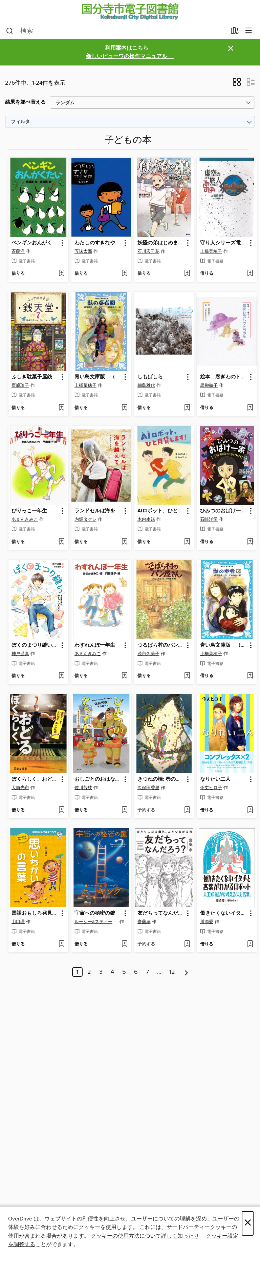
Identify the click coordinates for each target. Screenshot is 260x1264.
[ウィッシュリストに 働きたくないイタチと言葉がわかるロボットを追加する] (250, 944)
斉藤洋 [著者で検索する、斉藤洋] (18, 251)
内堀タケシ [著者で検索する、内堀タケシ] (85, 519)
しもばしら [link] (150, 377)
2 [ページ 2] (89, 972)
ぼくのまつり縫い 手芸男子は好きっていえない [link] (35, 645)
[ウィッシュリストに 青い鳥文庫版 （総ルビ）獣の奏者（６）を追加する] (250, 676)
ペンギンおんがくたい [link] (35, 243)
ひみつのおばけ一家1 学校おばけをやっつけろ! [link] (223, 511)
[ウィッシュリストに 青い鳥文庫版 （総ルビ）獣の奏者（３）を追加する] (124, 408)
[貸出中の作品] (235, 32)
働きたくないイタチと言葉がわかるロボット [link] (223, 913)
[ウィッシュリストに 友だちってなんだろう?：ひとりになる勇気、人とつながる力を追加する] (187, 944)
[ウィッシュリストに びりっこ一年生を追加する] (61, 542)
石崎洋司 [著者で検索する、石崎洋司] (209, 519)
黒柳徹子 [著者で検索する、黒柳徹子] (209, 385)
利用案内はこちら (126, 48)
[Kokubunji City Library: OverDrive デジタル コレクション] (130, 11)
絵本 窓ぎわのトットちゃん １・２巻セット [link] (223, 377)
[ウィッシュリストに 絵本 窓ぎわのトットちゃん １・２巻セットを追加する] (250, 408)
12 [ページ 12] (172, 972)
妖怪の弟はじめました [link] (161, 243)
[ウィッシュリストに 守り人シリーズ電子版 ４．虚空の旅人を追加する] (250, 273)
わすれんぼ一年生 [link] (94, 645)
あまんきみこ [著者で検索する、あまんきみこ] (25, 519)
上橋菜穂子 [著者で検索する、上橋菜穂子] (211, 251)
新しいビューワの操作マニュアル (130, 56)
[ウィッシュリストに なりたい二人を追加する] (250, 810)
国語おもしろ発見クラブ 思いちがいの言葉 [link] (35, 913)
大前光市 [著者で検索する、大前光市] (20, 787)
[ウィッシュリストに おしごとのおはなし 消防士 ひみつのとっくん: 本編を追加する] (124, 810)
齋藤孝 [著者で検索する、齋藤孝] (144, 921)
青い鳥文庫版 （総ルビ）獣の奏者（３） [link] (98, 377)
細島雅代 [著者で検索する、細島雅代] (146, 385)
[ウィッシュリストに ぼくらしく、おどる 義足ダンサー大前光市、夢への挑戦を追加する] (61, 810)
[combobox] (116, 31)
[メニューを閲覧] (248, 30)
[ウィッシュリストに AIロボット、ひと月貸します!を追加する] (187, 542)
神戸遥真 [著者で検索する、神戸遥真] (20, 653)
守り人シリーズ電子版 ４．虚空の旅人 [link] (223, 243)
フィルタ (20, 122)
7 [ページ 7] (147, 972)
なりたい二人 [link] (215, 779)
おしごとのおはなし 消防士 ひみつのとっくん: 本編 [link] (98, 779)
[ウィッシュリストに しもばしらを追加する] (187, 408)
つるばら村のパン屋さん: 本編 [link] (161, 645)
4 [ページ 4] (112, 972)
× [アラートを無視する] (230, 48)
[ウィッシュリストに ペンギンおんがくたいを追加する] (61, 273)
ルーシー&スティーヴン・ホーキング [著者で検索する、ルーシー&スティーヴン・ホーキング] (96, 921)
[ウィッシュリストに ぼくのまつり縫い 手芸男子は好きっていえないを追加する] (61, 676)
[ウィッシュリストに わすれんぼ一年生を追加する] (124, 676)
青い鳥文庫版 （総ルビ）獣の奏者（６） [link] (223, 645)
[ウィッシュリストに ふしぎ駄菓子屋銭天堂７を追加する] (61, 408)
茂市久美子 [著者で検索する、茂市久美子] (148, 653)
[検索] (9, 31)
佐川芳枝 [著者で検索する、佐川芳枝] (83, 787)
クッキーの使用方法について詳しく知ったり (145, 1236)
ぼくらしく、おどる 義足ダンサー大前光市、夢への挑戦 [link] (35, 779)
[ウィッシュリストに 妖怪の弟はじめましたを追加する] (187, 273)
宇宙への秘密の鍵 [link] (94, 913)
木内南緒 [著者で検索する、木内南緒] (146, 519)
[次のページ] (186, 972)
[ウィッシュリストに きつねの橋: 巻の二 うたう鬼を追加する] (187, 810)
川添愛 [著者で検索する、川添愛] (206, 921)
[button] (237, 84)
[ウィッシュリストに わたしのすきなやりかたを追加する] (124, 273)
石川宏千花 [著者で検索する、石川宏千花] (148, 251)
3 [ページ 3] (101, 972)
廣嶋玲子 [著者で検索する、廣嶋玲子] (20, 385)
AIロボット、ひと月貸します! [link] (161, 511)
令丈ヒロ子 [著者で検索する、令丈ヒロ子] (211, 787)
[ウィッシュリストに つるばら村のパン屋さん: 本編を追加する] (187, 676)
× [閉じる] (247, 1223)
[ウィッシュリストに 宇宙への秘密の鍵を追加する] (124, 944)
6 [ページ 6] (136, 972)
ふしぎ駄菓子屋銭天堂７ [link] (35, 377)
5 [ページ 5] (124, 972)
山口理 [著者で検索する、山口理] (18, 921)
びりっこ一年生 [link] (29, 511)
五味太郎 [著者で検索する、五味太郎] (83, 251)
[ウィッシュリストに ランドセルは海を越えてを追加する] (124, 542)
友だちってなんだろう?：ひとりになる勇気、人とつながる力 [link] (161, 913)
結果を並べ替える (25, 102)
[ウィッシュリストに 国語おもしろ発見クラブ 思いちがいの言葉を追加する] (61, 944)
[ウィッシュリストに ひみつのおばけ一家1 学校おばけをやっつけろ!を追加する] (250, 542)
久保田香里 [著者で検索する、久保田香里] (148, 787)
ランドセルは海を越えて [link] (98, 511)
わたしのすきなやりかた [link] (98, 243)
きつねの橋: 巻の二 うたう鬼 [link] (161, 779)
